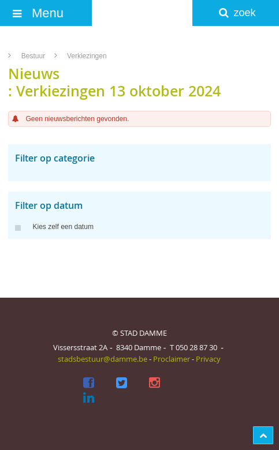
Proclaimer (171, 359)
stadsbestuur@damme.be (102, 359)
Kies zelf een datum (54, 227)
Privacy (208, 359)
